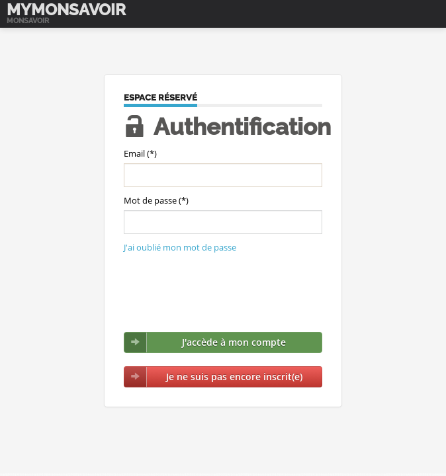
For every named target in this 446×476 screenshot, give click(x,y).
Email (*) (140, 153)
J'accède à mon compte (234, 342)
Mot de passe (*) (156, 200)
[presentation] (224, 293)
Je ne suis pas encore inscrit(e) (234, 376)
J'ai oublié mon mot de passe (180, 247)
